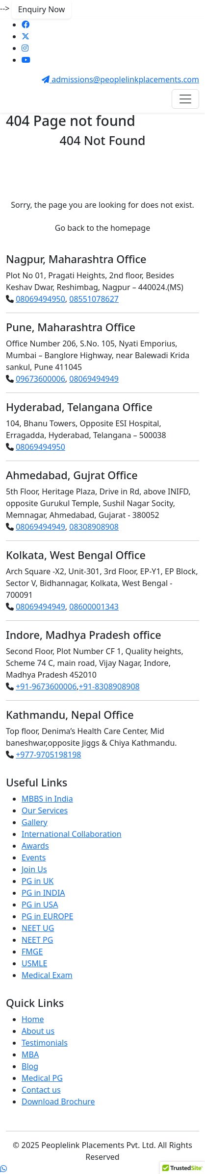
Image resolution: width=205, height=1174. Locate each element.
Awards (35, 845)
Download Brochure (58, 1101)
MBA (30, 1054)
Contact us (41, 1089)
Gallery (35, 822)
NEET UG (38, 928)
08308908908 (94, 526)
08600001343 (94, 606)
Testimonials (45, 1042)
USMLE (34, 963)
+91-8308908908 (109, 686)
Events (34, 857)
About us (38, 1031)
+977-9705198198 (48, 754)
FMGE (32, 951)
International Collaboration (72, 834)
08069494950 (40, 299)
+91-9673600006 (46, 686)
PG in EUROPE (47, 916)
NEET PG (37, 939)
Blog (30, 1066)
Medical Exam (47, 975)
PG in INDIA (43, 892)
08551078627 (94, 299)
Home (33, 1019)
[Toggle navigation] (185, 99)
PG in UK (37, 881)
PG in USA (40, 904)
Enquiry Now (41, 9)
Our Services (45, 810)
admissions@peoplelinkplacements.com (120, 79)
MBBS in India (47, 798)
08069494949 (94, 378)
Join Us (34, 869)
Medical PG (42, 1078)
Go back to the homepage (102, 227)
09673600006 (40, 378)
